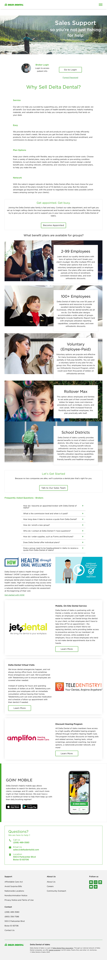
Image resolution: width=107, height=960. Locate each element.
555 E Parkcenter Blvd (15, 921)
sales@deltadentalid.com (26, 849)
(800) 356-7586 (12, 916)
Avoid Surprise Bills (13, 886)
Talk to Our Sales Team (53, 488)
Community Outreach (56, 891)
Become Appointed (53, 225)
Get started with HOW (14, 595)
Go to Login (70, 69)
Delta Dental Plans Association (63, 948)
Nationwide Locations (14, 891)
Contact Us (9, 930)
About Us (51, 882)
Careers (50, 886)
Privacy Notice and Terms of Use (19, 900)
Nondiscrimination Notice (16, 895)
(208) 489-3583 (21, 842)
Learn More (67, 649)
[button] (13, 806)
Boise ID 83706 (11, 926)
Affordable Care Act (14, 882)
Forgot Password (70, 77)
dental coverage (54, 950)
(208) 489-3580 (12, 912)
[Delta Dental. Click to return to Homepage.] (41, 5)
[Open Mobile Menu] (100, 4)
